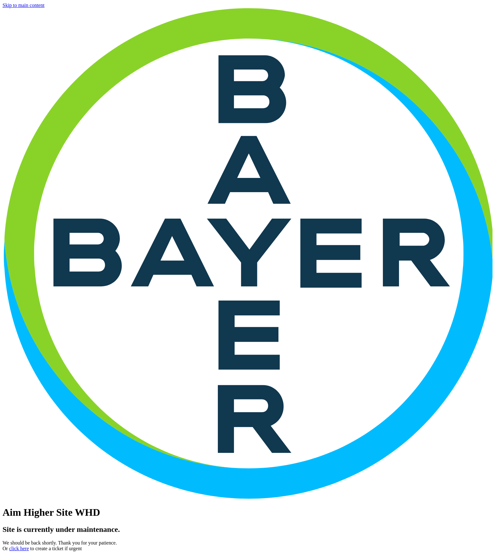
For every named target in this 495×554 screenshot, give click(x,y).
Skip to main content (24, 5)
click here (19, 548)
